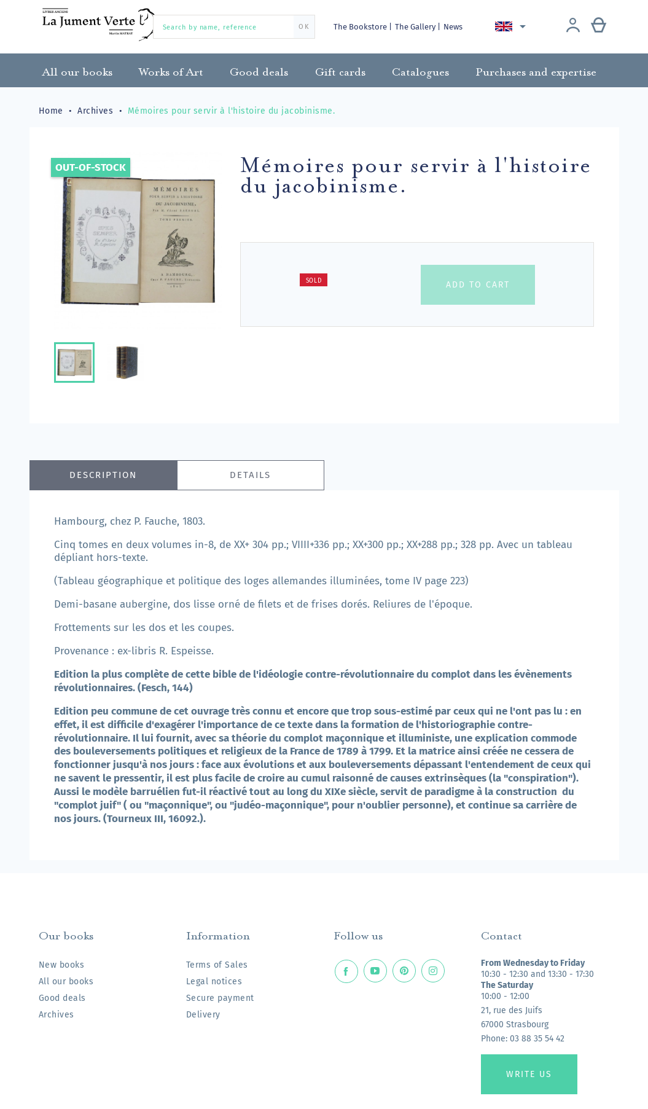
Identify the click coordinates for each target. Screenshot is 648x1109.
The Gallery (416, 26)
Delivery (203, 1014)
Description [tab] (103, 474)
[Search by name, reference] (234, 27)
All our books (66, 981)
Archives (56, 1014)
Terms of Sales (217, 965)
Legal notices (214, 981)
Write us (529, 1074)
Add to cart (478, 285)
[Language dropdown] (512, 26)
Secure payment (220, 998)
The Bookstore (361, 26)
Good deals (62, 998)
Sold (314, 280)
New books (62, 965)
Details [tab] (250, 474)
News (453, 26)
